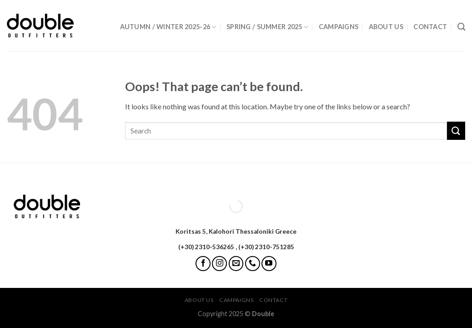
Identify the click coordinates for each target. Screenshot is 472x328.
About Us (386, 27)
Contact (430, 27)
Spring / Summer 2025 (267, 27)
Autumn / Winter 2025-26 (168, 27)
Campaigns (339, 27)
